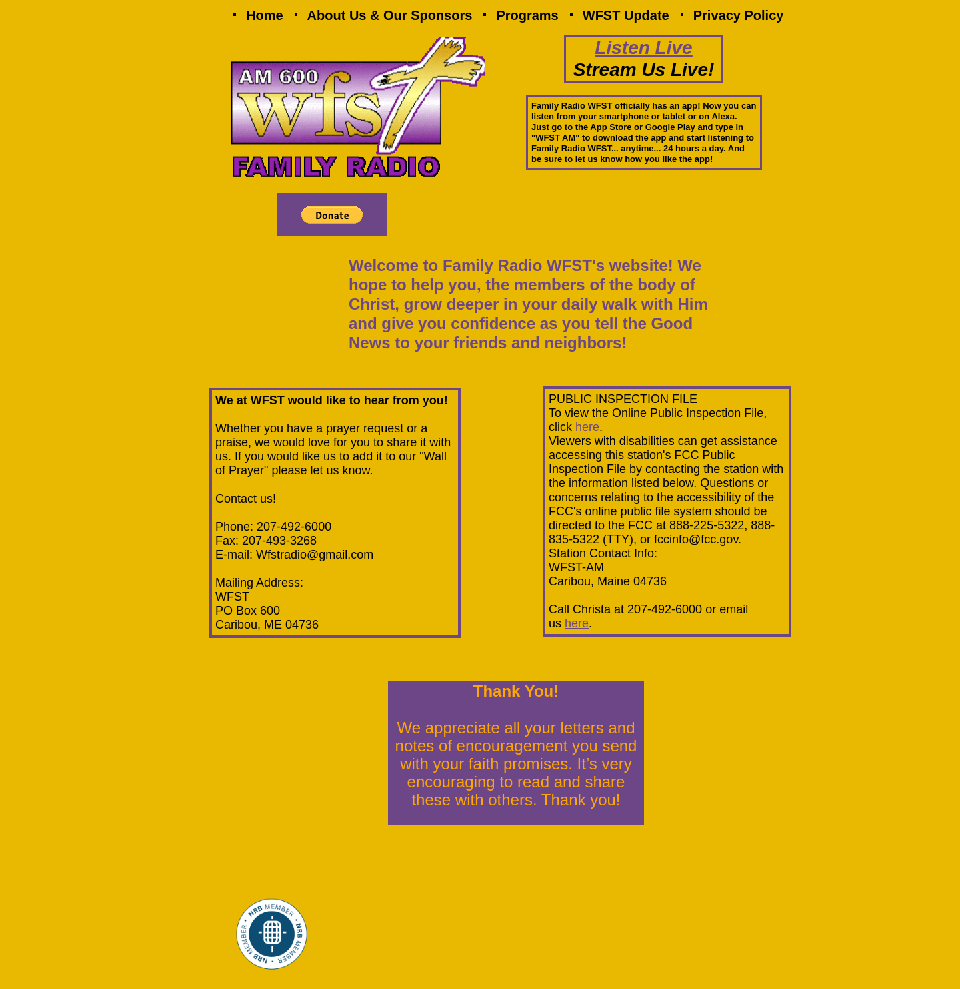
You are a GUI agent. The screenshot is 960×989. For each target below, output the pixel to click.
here (587, 427)
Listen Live (643, 47)
